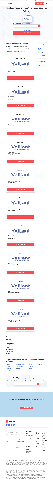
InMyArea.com (11, 460)
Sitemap (7, 441)
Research (7, 438)
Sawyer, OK (19, 370)
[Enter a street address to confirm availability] (26, 26)
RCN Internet (44, 440)
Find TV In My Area (41, 52)
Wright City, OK (20, 366)
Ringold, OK (30, 368)
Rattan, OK (30, 364)
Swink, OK (40, 364)
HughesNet (44, 438)
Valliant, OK (9, 368)
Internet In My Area (9, 432)
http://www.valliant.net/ (11, 355)
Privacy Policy (18, 438)
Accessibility (18, 439)
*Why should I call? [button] (26, 30)
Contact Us (18, 436)
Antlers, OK (9, 366)
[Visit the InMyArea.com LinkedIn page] (11, 425)
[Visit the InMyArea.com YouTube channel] (14, 425)
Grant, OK (19, 368)
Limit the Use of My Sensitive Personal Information (19, 446)
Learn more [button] (38, 0)
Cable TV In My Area (10, 434)
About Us (17, 434)
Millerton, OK (30, 366)
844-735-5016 (40, 3)
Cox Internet (38, 441)
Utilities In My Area (9, 436)
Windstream (44, 442)
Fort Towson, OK (20, 364)
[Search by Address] (39, 26)
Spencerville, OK (31, 370)
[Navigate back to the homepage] (9, 3)
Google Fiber (44, 444)
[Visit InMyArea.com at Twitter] (9, 425)
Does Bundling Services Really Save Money (42, 61)
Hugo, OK (9, 364)
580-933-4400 (27, 33)
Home (17, 432)
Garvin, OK (9, 370)
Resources (8, 439)
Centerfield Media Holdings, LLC (33, 460)
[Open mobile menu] (46, 3)
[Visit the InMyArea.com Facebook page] (7, 425)
